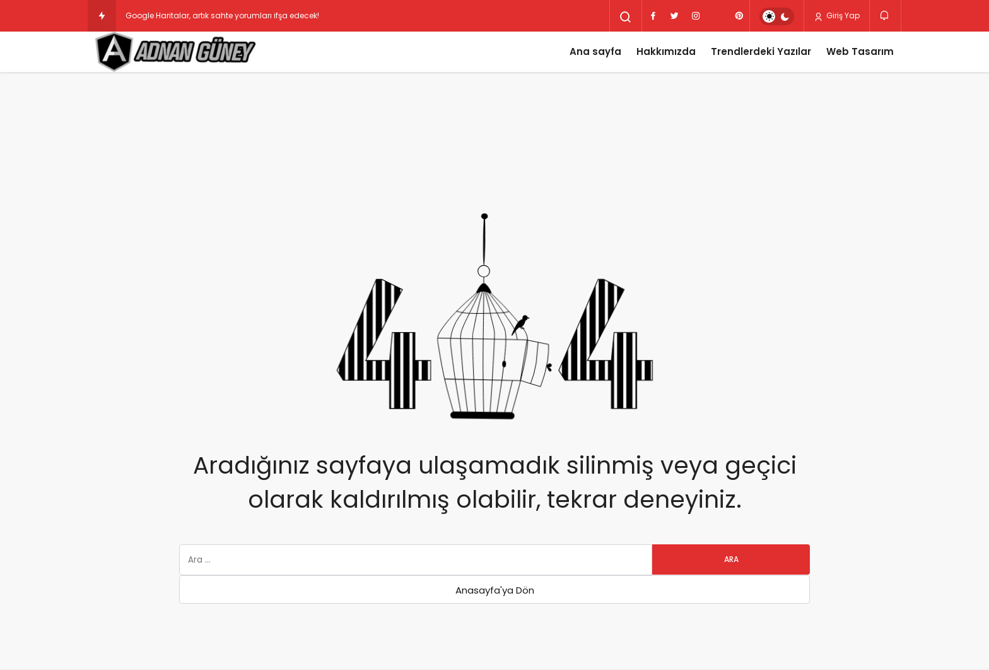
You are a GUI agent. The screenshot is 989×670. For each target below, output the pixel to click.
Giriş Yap (837, 15)
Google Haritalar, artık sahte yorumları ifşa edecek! (222, 15)
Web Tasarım (860, 51)
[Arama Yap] (625, 17)
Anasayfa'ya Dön (494, 590)
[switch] (776, 16)
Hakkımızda (666, 51)
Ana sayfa (595, 51)
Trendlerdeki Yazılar (761, 51)
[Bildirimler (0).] (885, 15)
